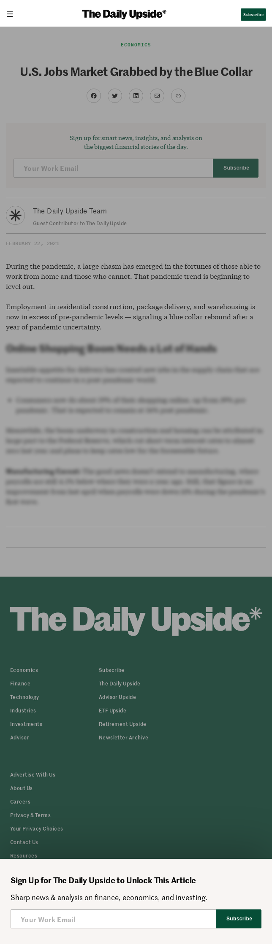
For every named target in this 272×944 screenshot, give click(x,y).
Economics (136, 45)
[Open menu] (13, 14)
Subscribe (253, 14)
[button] (36, 828)
